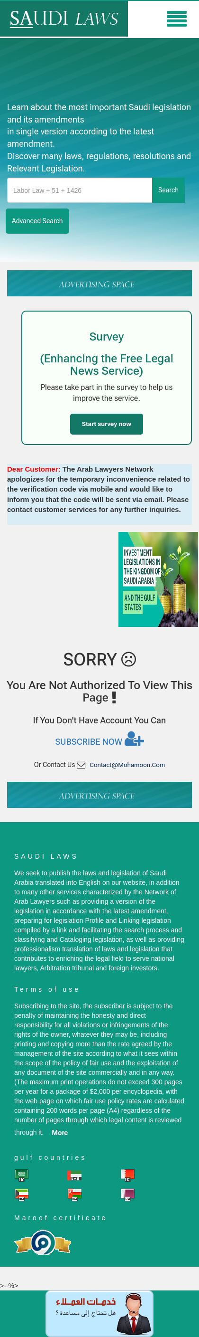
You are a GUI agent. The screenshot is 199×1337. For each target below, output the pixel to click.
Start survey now (106, 423)
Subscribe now (99, 738)
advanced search (37, 221)
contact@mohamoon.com (127, 764)
